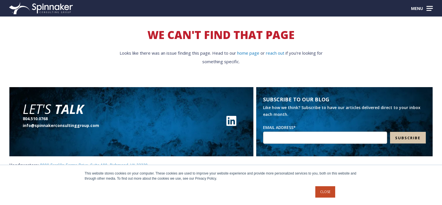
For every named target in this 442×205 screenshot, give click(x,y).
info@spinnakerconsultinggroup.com (61, 125)
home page (248, 53)
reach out (275, 53)
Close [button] (325, 191)
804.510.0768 (35, 118)
